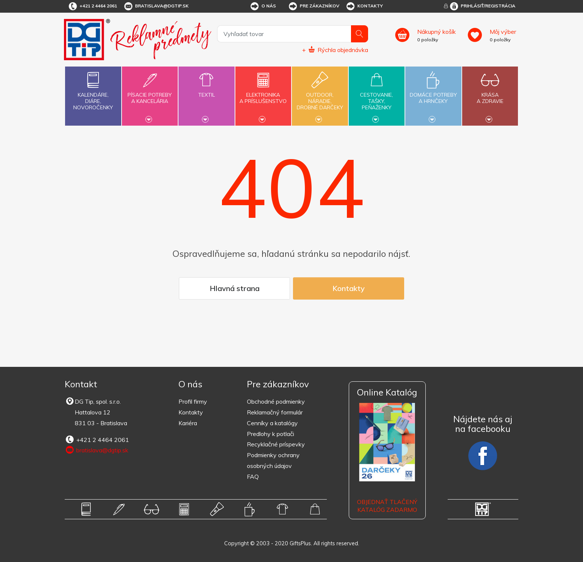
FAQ (253, 476)
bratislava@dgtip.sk (156, 6)
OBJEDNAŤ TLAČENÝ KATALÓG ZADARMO (387, 505)
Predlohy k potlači (270, 433)
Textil (206, 90)
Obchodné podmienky (276, 401)
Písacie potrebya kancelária (150, 93)
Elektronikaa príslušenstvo (263, 93)
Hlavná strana (235, 288)
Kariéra (187, 423)
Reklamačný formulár (275, 412)
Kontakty (364, 6)
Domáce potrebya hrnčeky (433, 93)
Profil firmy (192, 401)
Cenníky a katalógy (272, 423)
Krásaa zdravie (490, 93)
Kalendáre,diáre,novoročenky (93, 89)
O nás (262, 6)
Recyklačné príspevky (276, 444)
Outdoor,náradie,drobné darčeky (320, 95)
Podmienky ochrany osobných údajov (273, 460)
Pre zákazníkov (313, 6)
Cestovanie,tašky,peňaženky (376, 95)
